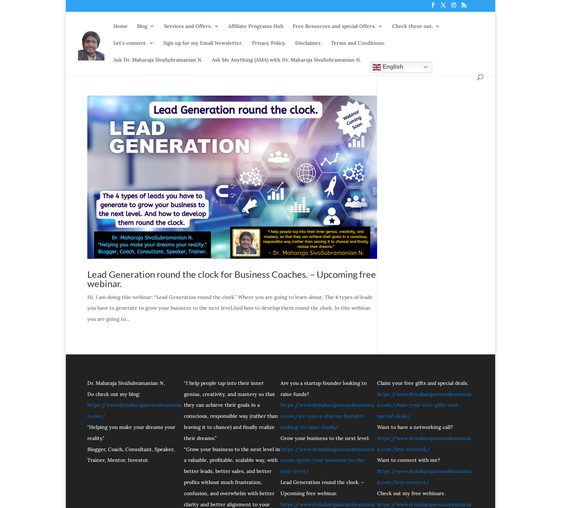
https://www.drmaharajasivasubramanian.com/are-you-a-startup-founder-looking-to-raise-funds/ (327, 416)
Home (120, 26)
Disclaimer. (308, 43)
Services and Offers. (188, 26)
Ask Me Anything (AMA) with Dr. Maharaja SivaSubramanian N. (286, 60)
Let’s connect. (130, 43)
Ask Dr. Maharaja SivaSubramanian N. (158, 60)
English (387, 67)
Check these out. (412, 26)
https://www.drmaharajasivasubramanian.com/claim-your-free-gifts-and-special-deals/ (424, 405)
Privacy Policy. (269, 43)
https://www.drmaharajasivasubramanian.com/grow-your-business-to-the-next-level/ (327, 460)
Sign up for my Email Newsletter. (203, 43)
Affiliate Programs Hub (255, 26)
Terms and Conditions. (358, 43)
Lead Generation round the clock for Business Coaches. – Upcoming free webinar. (231, 278)
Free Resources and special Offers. (334, 26)
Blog (142, 26)
